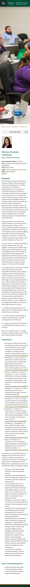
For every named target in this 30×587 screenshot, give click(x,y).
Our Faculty (23, 127)
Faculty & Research (12, 127)
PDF (5, 174)
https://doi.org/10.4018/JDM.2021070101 (17, 396)
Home (3, 127)
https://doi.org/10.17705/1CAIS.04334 (16, 437)
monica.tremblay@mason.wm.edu (16, 170)
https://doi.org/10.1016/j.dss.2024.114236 (17, 356)
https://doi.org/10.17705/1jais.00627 (16, 421)
